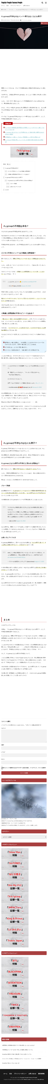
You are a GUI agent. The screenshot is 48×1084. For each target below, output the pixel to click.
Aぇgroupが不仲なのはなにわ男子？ (13, 177)
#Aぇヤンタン (40, 383)
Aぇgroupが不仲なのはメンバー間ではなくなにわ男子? (29, 9)
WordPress (41, 1079)
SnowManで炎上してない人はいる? (10, 1063)
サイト (3, 759)
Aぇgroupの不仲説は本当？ (11, 168)
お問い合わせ (26, 5)
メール (3, 752)
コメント (3, 728)
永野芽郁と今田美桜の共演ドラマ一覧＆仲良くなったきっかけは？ (18, 1045)
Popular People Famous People (11, 3)
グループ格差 (11, 184)
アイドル (11, 9)
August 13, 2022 (21, 521)
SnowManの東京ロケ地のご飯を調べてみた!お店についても (16, 1054)
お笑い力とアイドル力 (13, 187)
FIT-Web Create (26, 1079)
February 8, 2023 (37, 387)
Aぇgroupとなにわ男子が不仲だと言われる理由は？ (19, 180)
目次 (7, 5)
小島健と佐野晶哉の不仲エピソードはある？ (17, 174)
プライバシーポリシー (15, 5)
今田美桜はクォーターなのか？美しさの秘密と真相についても (17, 1049)
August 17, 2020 (39, 561)
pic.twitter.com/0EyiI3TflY (28, 281)
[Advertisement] (24, 70)
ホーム (3, 5)
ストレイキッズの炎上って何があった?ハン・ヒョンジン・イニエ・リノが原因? (21, 1058)
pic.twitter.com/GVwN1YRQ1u (16, 557)
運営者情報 (41, 1073)
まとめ (6, 190)
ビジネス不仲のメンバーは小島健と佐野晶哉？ (18, 171)
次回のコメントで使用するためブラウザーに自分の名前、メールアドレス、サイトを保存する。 (23, 768)
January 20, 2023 (26, 286)
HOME (4, 9)
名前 (2, 744)
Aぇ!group (28, 20)
